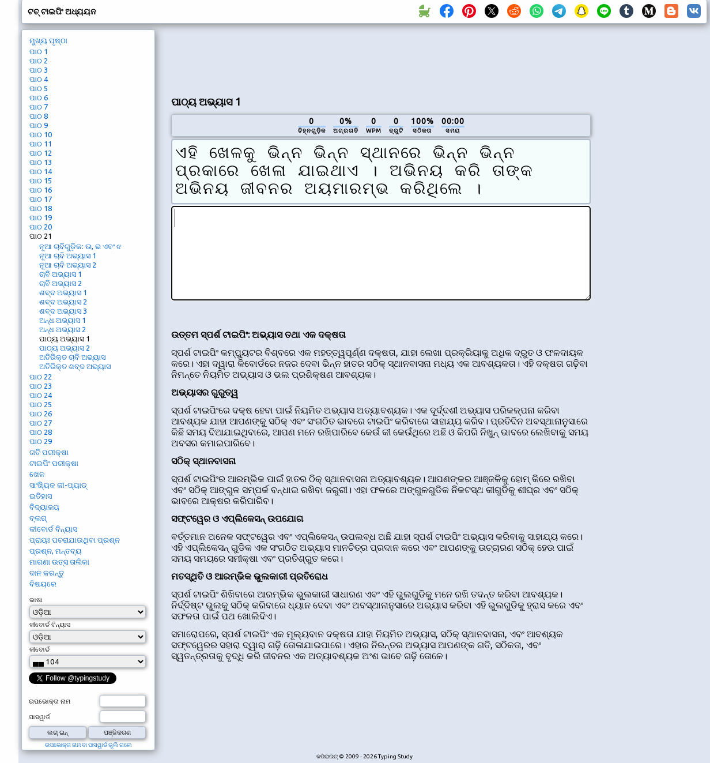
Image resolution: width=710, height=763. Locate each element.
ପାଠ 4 (38, 79)
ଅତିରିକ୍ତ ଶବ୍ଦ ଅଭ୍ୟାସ (75, 366)
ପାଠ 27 (40, 423)
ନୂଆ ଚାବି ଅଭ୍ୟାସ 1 (67, 255)
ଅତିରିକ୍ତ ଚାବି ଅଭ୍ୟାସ (72, 357)
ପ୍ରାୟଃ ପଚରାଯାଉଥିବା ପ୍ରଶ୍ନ (74, 540)
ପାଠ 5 (38, 88)
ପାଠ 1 (38, 51)
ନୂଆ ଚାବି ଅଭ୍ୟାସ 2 (67, 265)
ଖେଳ (36, 474)
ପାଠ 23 (40, 386)
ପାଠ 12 (40, 153)
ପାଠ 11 (40, 144)
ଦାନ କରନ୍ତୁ (46, 573)
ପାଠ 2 (38, 61)
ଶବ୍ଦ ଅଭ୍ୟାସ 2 (63, 302)
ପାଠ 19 (40, 217)
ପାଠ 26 (40, 413)
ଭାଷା (36, 599)
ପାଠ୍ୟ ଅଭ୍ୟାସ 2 (64, 348)
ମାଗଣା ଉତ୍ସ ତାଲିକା (59, 562)
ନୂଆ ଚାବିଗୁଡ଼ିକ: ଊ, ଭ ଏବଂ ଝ (80, 246)
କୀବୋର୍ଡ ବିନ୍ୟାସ (53, 529)
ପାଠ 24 (40, 395)
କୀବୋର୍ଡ (39, 649)
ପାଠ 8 (38, 116)
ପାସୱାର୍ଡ (39, 716)
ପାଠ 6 (38, 97)
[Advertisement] (653, 223)
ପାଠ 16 (40, 190)
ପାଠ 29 (40, 441)
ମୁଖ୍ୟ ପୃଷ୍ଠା (48, 40)
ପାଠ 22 (40, 377)
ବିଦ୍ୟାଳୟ (44, 507)
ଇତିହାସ (40, 496)
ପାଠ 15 (40, 180)
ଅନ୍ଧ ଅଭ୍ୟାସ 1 (62, 320)
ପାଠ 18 (40, 208)
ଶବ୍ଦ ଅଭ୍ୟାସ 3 (63, 311)
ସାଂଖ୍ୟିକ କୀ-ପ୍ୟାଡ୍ (58, 485)
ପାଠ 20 (40, 227)
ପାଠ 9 (38, 125)
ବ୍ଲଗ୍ (38, 518)
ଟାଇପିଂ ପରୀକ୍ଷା (53, 463)
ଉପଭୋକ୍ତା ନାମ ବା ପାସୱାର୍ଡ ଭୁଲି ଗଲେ (88, 745)
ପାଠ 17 (40, 199)
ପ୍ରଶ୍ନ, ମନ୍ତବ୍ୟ (55, 551)
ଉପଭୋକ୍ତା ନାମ (49, 701)
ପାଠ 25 (40, 404)
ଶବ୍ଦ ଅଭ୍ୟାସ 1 (63, 292)
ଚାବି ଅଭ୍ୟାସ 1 (60, 274)
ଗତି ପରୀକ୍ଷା (49, 452)
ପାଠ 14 (40, 171)
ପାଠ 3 (38, 70)
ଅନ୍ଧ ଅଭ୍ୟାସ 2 (62, 329)
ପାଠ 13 (40, 162)
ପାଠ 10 (40, 134)
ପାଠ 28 (40, 432)
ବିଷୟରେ (42, 584)
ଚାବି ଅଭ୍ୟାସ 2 (60, 283)
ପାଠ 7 (38, 107)
